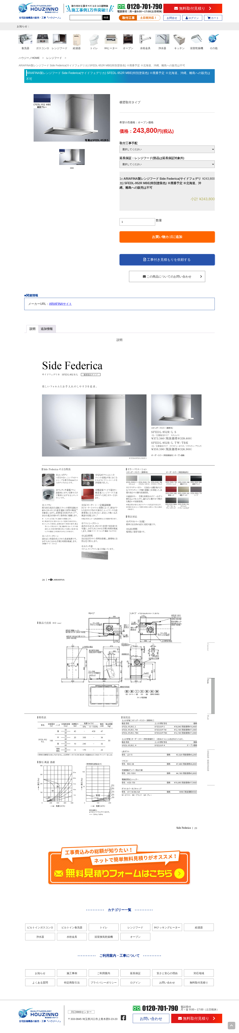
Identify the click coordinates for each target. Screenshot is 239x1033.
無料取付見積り (192, 8)
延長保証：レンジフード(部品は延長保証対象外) (152, 158)
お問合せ (172, 17)
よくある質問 (40, 982)
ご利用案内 (103, 973)
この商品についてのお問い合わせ (172, 276)
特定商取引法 (72, 982)
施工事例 (72, 973)
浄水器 (40, 936)
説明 (32, 328)
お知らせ (40, 973)
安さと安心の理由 (167, 973)
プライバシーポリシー (104, 982)
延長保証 (135, 973)
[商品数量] (137, 222)
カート (213, 17)
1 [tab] (72, 169)
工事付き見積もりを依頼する (167, 260)
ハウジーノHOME (29, 57)
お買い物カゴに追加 (167, 237)
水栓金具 (72, 936)
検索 (106, 17)
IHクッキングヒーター (167, 927)
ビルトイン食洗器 (71, 927)
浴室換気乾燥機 (103, 936)
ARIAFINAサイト (60, 303)
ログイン (192, 17)
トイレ (104, 927)
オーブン (135, 936)
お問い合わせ (167, 982)
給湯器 (199, 927)
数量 (159, 220)
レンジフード (54, 57)
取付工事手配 (128, 143)
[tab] (32, 329)
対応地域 (199, 973)
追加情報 (47, 328)
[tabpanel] (72, 157)
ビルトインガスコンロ (40, 927)
